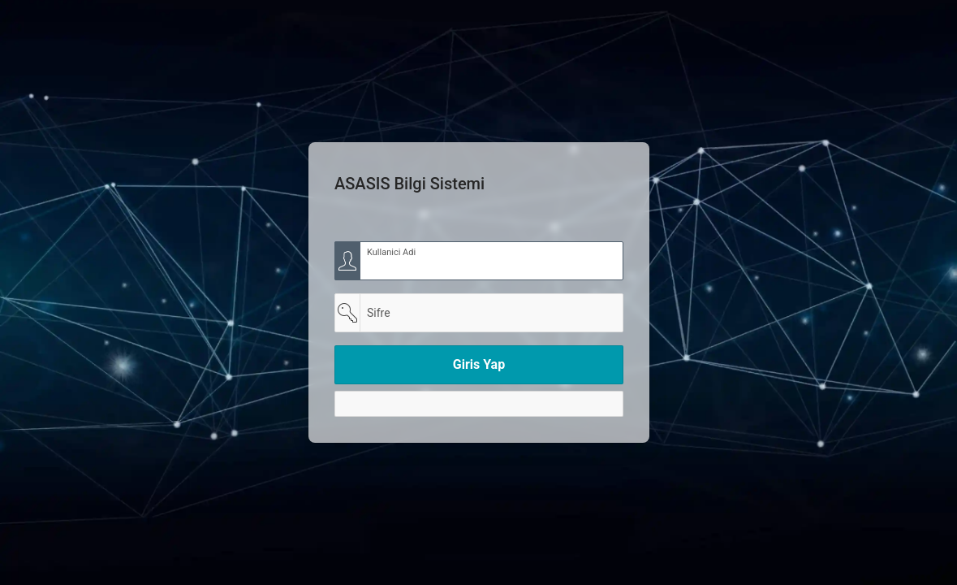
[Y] (478, 404)
